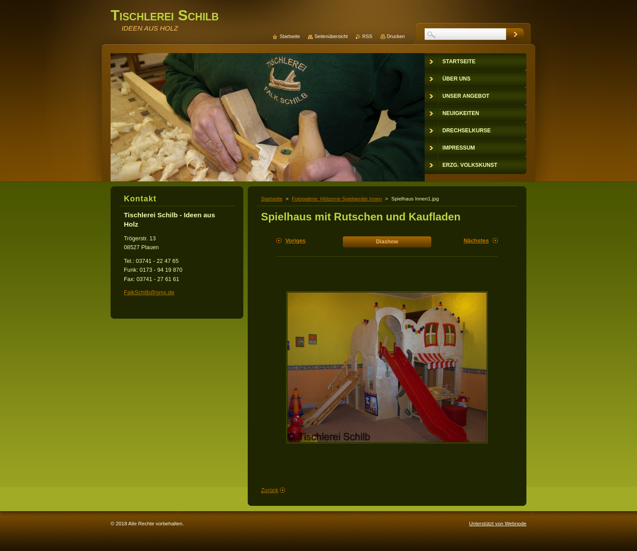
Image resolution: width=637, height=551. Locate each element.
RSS (367, 36)
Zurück (269, 490)
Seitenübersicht (331, 36)
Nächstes (476, 240)
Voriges (295, 240)
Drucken (396, 36)
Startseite (272, 198)
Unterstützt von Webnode (497, 523)
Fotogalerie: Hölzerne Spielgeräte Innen (337, 198)
